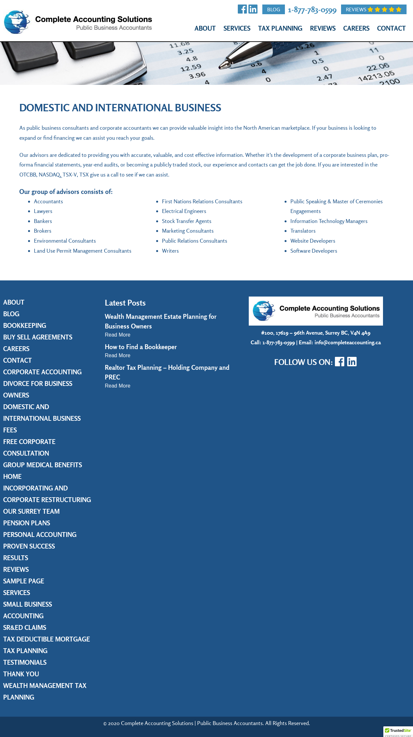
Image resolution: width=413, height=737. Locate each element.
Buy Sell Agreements (37, 337)
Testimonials (24, 662)
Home (12, 476)
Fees (10, 430)
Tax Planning (280, 28)
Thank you (21, 674)
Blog (273, 9)
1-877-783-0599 (312, 9)
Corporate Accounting (42, 372)
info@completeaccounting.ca (348, 342)
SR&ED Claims (24, 627)
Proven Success (29, 546)
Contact (391, 28)
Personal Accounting (39, 534)
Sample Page (23, 581)
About (205, 28)
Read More (117, 335)
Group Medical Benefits (42, 465)
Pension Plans (26, 523)
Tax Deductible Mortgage (46, 639)
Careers (356, 28)
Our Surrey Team (31, 511)
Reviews (374, 9)
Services (237, 28)
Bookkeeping (24, 325)
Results (15, 558)
